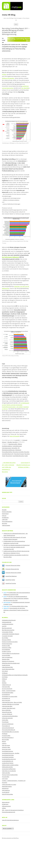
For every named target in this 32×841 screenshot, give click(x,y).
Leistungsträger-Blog (7, 706)
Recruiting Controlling (18, 452)
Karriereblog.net (6, 698)
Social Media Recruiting (18, 456)
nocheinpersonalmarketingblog (10, 716)
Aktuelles (9, 442)
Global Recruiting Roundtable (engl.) (11, 663)
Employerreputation (7, 643)
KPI (19, 448)
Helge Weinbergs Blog (7, 667)
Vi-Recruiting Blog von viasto (9, 784)
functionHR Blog (6, 655)
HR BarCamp (5, 804)
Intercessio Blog (6, 686)
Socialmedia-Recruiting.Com (9, 759)
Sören (4, 592)
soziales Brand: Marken (7, 763)
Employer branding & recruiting (9, 641)
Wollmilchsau (5, 788)
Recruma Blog (5, 739)
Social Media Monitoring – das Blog (10, 753)
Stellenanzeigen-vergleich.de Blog (10, 765)
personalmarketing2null (8, 728)
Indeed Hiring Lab (6, 684)
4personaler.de (5, 802)
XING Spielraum (6, 790)
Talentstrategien (6, 525)
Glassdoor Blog (5, 659)
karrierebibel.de (6, 694)
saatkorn (4, 743)
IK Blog (3, 681)
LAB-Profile (4, 519)
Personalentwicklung (7, 521)
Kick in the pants (6, 700)
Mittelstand (18, 450)
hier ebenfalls (25, 88)
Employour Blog (6, 645)
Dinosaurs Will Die (6, 639)
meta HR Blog (8, 15)
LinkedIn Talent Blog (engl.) (8, 708)
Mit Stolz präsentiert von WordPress (10, 838)
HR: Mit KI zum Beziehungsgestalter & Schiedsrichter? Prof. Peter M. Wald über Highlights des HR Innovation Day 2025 (16, 547)
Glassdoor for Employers (8, 661)
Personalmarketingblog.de (8, 729)
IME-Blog (4, 683)
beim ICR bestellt (14, 436)
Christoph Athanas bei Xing (10, 569)
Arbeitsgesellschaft (6, 622)
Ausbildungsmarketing (7, 624)
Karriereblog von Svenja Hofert (9, 696)
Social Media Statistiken (8, 757)
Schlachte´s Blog (6, 747)
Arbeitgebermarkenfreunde (9, 620)
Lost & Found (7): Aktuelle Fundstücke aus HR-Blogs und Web (23, 465)
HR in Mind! (5, 671)
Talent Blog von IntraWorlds (9, 771)
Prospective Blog (6, 735)
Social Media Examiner (7, 751)
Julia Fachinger (7, 602)
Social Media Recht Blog (8, 755)
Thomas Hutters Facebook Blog (10, 774)
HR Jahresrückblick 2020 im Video (19, 606)
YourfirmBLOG (5, 792)
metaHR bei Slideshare (9, 576)
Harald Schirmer (6, 665)
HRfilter (4, 808)
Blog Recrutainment (7, 628)
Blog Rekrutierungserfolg (8, 630)
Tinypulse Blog (5, 776)
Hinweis (4, 74)
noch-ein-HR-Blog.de (7, 714)
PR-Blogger (4, 733)
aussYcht (4, 626)
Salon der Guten (6, 745)
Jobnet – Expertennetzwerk (8, 690)
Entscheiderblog (6, 649)
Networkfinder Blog (7, 712)
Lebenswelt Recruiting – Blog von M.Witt (12, 702)
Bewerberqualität (13, 444)
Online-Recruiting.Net (7, 718)
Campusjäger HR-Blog (7, 632)
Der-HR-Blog (5, 638)
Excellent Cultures (6, 651)
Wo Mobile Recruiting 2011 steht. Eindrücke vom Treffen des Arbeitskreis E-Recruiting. (8, 467)
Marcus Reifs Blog (6, 710)
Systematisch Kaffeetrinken (9, 769)
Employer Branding (6, 511)
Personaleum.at (6, 726)
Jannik (4, 596)
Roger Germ (6, 606)
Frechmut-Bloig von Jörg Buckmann (10, 653)
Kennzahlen (14, 448)
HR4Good (4, 679)
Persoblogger (5, 722)
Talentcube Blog (6, 773)
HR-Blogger (5, 673)
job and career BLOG (7, 688)
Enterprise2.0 (5, 513)
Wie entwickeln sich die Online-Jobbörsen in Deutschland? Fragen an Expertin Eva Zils (15, 610)
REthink (4, 741)
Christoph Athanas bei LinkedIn (11, 572)
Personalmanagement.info (8, 812)
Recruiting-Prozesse (19, 454)
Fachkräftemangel (17, 446)
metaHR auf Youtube (9, 583)
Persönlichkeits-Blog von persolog (10, 731)
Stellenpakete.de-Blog (7, 767)
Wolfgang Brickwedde (8, 78)
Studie (26, 456)
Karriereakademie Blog (7, 692)
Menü (16, 24)
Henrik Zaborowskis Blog (8, 669)
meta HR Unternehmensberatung (10, 820)
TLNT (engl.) (5, 778)
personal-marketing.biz (7, 724)
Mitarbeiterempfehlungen (8, 450)
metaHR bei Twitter (8, 580)
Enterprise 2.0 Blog (6, 647)
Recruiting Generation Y (8, 737)
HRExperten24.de (6, 806)
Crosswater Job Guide (7, 636)
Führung (4, 515)
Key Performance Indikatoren (10, 257)
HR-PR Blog (5, 677)
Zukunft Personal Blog (7, 794)
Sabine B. (5, 608)
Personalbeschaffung (7, 452)
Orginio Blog (5, 720)
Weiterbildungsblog (7, 786)
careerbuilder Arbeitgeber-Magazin (10, 634)
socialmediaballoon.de (7, 761)
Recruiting (14, 442)
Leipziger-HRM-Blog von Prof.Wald (10, 704)
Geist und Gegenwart (7, 657)
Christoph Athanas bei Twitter (11, 565)
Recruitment (9, 456)
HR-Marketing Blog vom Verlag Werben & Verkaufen (15, 675)
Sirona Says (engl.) (6, 749)
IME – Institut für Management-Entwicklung (13, 810)
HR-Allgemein (5, 517)
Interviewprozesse (6, 448)
